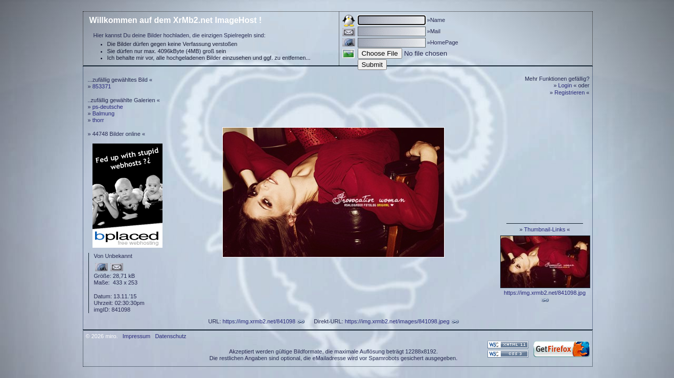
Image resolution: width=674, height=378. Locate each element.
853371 (101, 86)
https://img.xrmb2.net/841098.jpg (545, 293)
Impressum (136, 336)
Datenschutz (170, 336)
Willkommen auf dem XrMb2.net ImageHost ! (175, 20)
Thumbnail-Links (545, 229)
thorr (98, 120)
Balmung (103, 113)
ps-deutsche (107, 107)
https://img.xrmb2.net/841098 (259, 321)
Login (565, 85)
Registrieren (569, 92)
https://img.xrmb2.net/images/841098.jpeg (397, 321)
